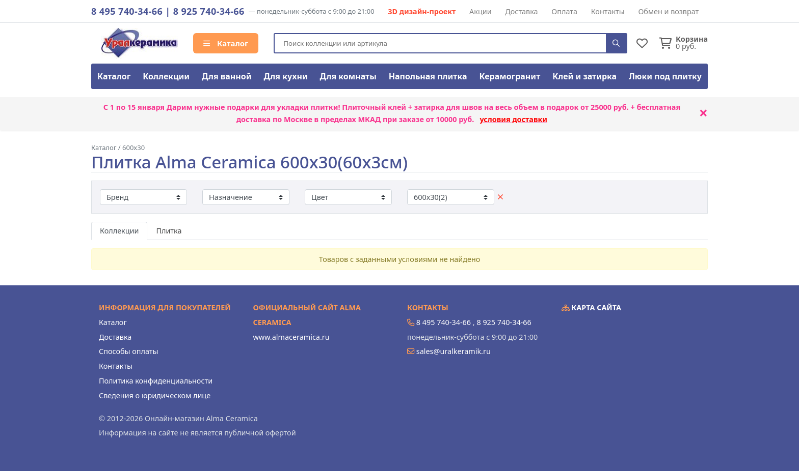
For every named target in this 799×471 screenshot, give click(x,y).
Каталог (225, 43)
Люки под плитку (665, 76)
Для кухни (285, 76)
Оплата (564, 11)
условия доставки (513, 119)
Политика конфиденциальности (155, 381)
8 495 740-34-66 (127, 11)
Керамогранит (509, 76)
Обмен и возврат (668, 11)
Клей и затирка (584, 76)
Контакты (608, 11)
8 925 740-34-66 (209, 11)
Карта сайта (592, 307)
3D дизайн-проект (422, 11)
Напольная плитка (428, 76)
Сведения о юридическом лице (154, 395)
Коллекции (166, 76)
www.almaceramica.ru (291, 337)
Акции (480, 11)
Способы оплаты (128, 351)
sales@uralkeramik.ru (453, 351)
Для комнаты (348, 76)
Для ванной (227, 76)
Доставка (521, 11)
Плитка (168, 231)
